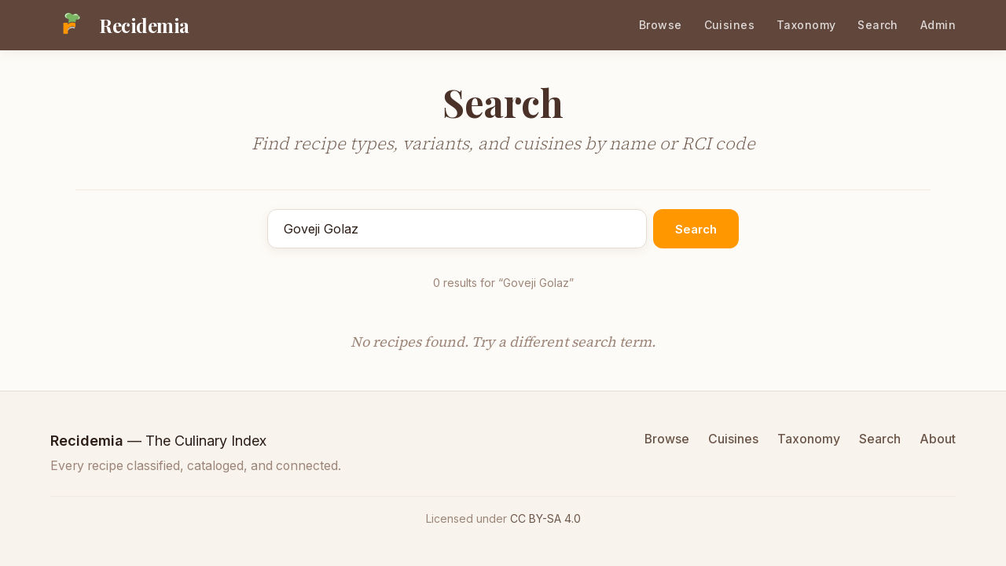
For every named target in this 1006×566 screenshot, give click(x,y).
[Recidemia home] (119, 25)
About (938, 439)
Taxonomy (806, 24)
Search (877, 24)
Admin (938, 24)
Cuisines (729, 24)
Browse (660, 24)
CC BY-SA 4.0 (545, 518)
